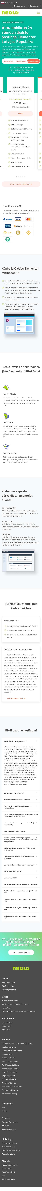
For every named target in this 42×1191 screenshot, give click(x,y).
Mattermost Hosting (9, 1093)
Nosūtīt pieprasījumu (9, 1165)
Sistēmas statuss (8, 1179)
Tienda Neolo (7, 1008)
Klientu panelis (34, 6)
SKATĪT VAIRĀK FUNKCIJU (21, 184)
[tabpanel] (21, 125)
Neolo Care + (6, 1026)
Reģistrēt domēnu (8, 982)
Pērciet (20, 113)
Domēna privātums (9, 990)
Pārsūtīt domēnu (8, 986)
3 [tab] (21, 177)
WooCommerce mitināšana (12, 1086)
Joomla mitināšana (9, 1083)
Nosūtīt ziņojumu (19, 6)
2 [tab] (19, 177)
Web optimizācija (8, 1154)
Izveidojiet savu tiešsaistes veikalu (15, 1004)
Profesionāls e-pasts (9, 1122)
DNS (3, 1176)
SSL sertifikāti (7, 1022)
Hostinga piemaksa (9, 1047)
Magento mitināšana (9, 1072)
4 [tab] (23, 177)
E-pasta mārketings (9, 1143)
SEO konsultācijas (8, 1147)
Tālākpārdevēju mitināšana (12, 1051)
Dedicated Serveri (8, 1058)
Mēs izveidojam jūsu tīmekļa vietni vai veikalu (19, 1011)
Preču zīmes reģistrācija (11, 1150)
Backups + (6, 1029)
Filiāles (4, 1111)
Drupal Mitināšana (8, 1076)
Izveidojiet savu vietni (10, 1001)
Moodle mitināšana (9, 1079)
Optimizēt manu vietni (16, 698)
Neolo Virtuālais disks (10, 1061)
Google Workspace (9, 1129)
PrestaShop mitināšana (10, 1068)
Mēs (3, 1107)
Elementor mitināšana (10, 1090)
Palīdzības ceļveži (8, 1172)
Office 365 (5, 1126)
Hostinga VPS (7, 1054)
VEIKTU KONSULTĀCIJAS (21, 952)
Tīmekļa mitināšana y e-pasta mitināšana (17, 1043)
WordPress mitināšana (10, 1065)
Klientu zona (6, 1168)
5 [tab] (25, 177)
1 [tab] (17, 177)
